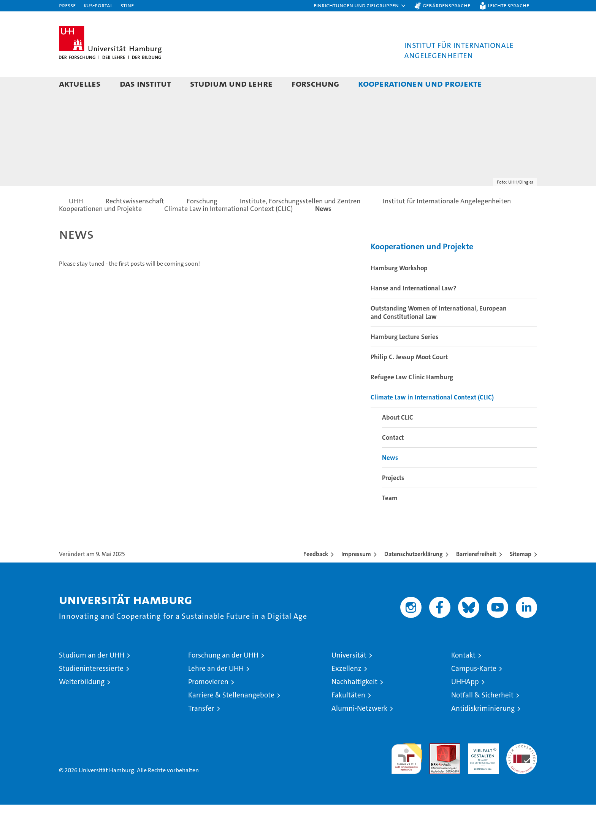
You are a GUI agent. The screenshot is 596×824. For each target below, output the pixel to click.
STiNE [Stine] (127, 5)
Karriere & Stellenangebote (231, 714)
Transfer (201, 727)
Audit (437, 767)
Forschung (315, 83)
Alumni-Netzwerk (359, 727)
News (390, 477)
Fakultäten (348, 714)
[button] (360, 5)
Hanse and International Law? (414, 307)
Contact (393, 457)
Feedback (315, 573)
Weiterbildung (82, 701)
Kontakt (463, 674)
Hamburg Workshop (399, 287)
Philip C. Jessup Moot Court (409, 376)
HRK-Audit (481, 767)
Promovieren (208, 701)
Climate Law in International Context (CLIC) (432, 416)
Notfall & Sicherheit (482, 714)
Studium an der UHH (91, 674)
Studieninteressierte (91, 687)
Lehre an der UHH (216, 687)
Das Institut (145, 83)
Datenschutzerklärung (413, 573)
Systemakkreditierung (521, 767)
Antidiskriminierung (483, 727)
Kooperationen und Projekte (420, 83)
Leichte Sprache (508, 5)
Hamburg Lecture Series (404, 356)
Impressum (356, 573)
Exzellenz (346, 687)
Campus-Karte (473, 687)
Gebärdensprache (446, 5)
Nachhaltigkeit (354, 701)
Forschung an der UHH (223, 674)
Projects (393, 497)
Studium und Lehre (231, 83)
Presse (67, 5)
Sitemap (520, 573)
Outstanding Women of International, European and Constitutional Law (439, 331)
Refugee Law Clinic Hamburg (412, 396)
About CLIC (397, 437)
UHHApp (465, 701)
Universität (348, 674)
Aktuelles (80, 83)
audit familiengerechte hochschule (406, 775)
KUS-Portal (98, 5)
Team (390, 517)
